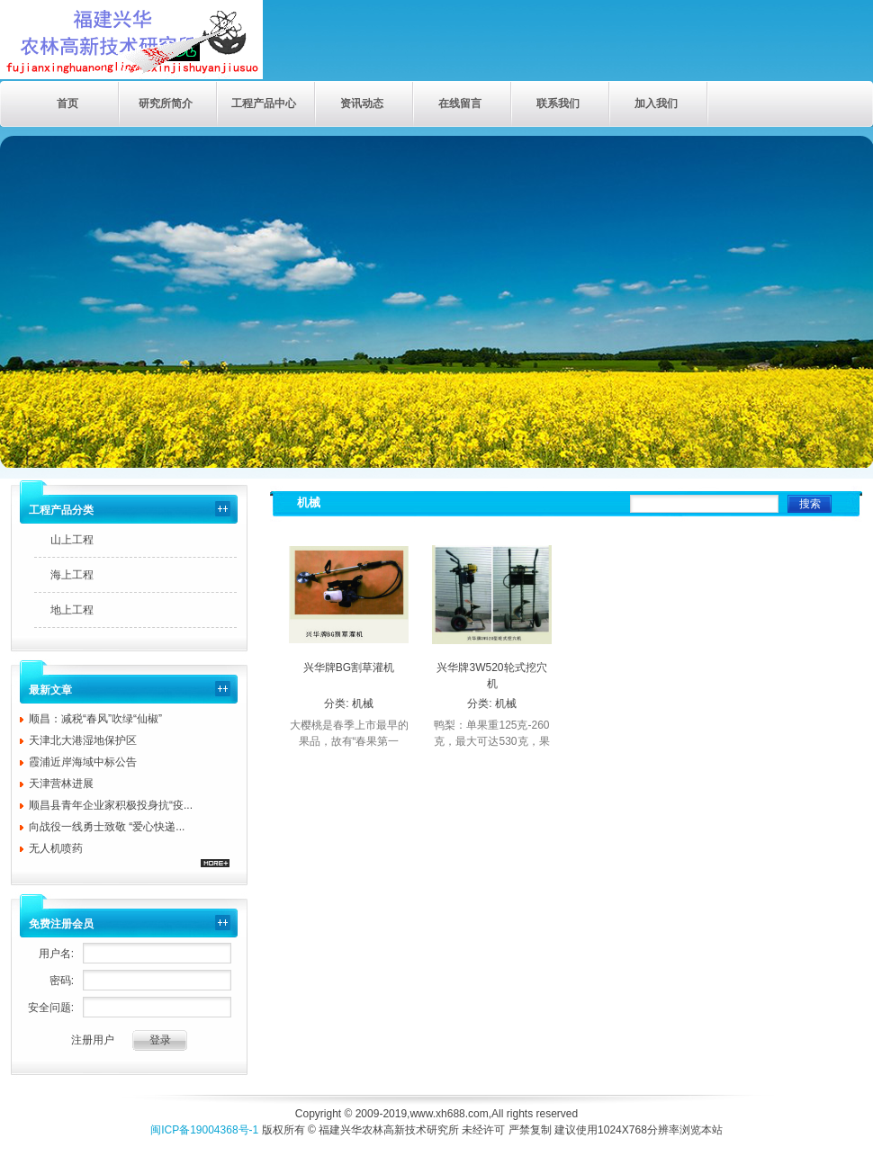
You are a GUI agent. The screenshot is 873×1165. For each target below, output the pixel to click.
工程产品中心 (263, 103)
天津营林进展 (61, 783)
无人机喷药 (56, 848)
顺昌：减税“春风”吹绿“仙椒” (95, 718)
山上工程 (72, 539)
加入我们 (656, 103)
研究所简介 (166, 103)
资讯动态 (361, 103)
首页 (67, 103)
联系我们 (558, 103)
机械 (363, 703)
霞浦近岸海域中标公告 (83, 762)
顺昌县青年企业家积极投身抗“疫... (111, 805)
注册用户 (92, 1040)
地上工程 (72, 610)
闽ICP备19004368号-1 (204, 1130)
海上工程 (72, 575)
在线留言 (460, 103)
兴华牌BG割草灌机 (348, 667)
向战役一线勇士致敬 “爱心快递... (106, 826)
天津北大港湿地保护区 (83, 740)
